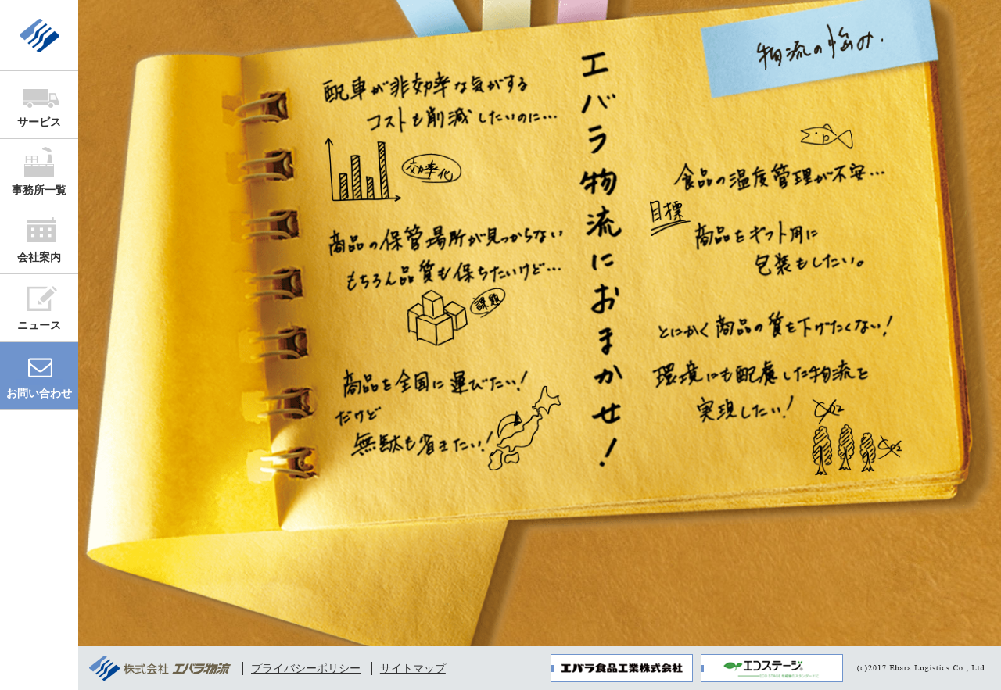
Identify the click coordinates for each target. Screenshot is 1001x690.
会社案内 (39, 257)
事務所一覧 (39, 190)
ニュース (39, 325)
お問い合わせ (39, 393)
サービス (39, 122)
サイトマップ (413, 668)
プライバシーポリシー (306, 668)
